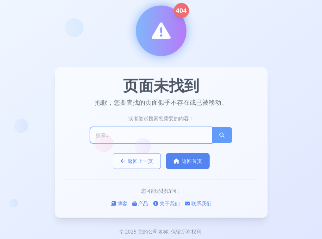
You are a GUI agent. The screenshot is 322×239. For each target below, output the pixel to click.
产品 (140, 203)
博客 (119, 203)
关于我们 (166, 203)
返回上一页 (137, 161)
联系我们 (198, 203)
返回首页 (188, 161)
